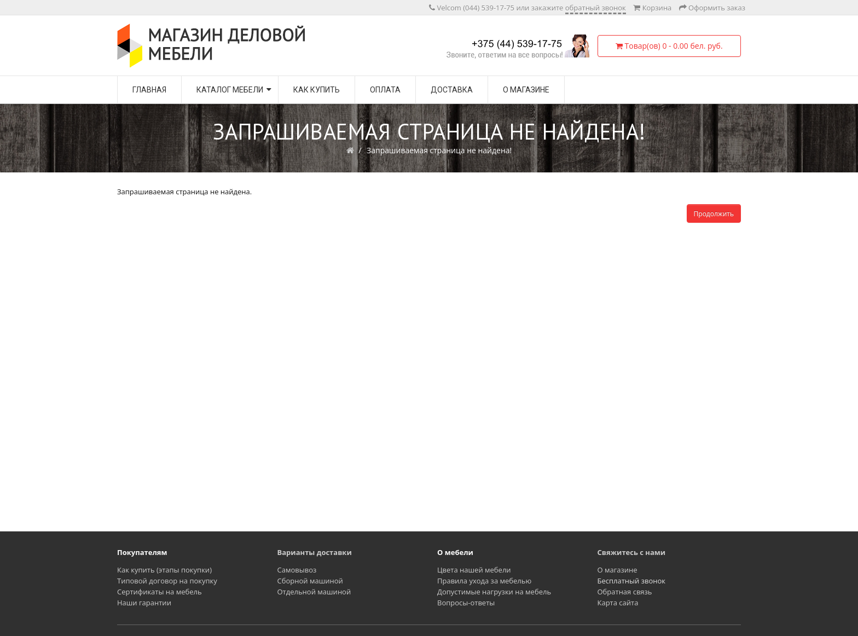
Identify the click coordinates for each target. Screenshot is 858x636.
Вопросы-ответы (466, 603)
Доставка (452, 89)
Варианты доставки (314, 552)
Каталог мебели (229, 89)
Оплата (385, 89)
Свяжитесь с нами (632, 552)
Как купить (316, 89)
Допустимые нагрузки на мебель (494, 592)
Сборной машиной (310, 581)
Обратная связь (625, 592)
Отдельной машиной (314, 592)
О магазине (526, 89)
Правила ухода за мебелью (484, 581)
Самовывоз (297, 570)
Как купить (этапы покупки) (164, 570)
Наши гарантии (144, 603)
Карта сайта (618, 603)
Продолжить (714, 213)
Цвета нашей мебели (474, 570)
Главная (149, 89)
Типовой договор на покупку (167, 581)
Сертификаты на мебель (159, 592)
